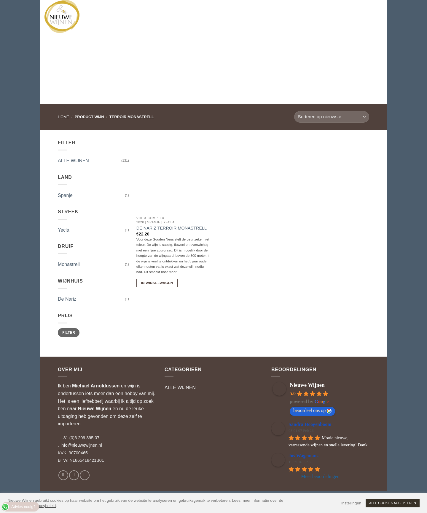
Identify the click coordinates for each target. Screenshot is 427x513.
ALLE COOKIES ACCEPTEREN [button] (392, 503)
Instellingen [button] (351, 503)
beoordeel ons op (312, 410)
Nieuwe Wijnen (94, 408)
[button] (351, 10)
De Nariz (67, 299)
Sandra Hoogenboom (310, 424)
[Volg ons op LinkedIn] (85, 475)
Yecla (63, 230)
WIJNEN (101, 10)
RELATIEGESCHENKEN (214, 10)
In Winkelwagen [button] (157, 283)
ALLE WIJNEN (73, 160)
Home (63, 117)
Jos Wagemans (303, 455)
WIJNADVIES (169, 10)
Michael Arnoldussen (96, 385)
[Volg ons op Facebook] (63, 475)
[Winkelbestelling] (331, 117)
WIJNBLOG (258, 10)
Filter (68, 333)
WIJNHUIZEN (133, 10)
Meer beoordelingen (320, 476)
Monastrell (69, 264)
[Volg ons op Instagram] (74, 475)
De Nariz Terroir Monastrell (171, 228)
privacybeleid (44, 506)
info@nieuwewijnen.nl (81, 445)
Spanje (65, 195)
